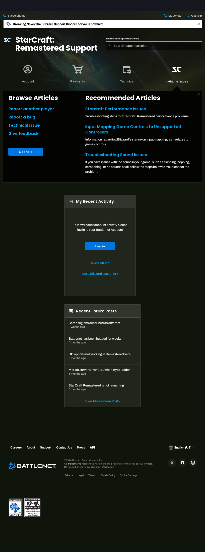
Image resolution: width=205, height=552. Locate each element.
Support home (14, 18)
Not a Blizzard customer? (100, 277)
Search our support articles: (122, 41)
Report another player (31, 112)
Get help (194, 18)
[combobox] (154, 49)
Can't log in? (100, 266)
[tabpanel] (102, 140)
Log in (100, 249)
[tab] (28, 77)
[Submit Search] (109, 49)
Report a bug (21, 120)
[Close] (199, 27)
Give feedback (23, 137)
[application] (27, 77)
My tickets (172, 18)
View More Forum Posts (102, 404)
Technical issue (24, 128)
